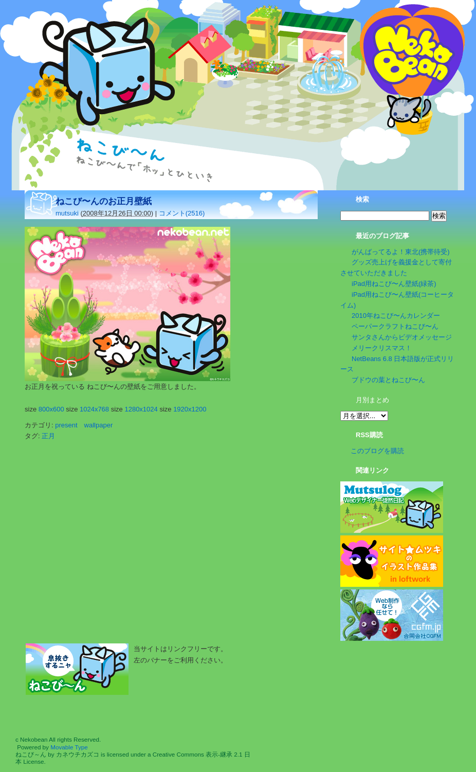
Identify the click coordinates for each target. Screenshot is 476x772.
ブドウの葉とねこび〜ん (388, 380)
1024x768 (94, 409)
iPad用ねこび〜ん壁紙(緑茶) (394, 284)
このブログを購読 (377, 451)
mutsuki (67, 213)
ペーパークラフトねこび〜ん (395, 326)
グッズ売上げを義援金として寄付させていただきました (396, 267)
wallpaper (98, 425)
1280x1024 (140, 409)
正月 (48, 436)
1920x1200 (189, 409)
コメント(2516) (182, 213)
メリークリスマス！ (382, 348)
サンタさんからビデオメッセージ (402, 337)
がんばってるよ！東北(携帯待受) (401, 252)
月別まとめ (372, 400)
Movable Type (69, 747)
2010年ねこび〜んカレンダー (396, 315)
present (66, 425)
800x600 (51, 409)
